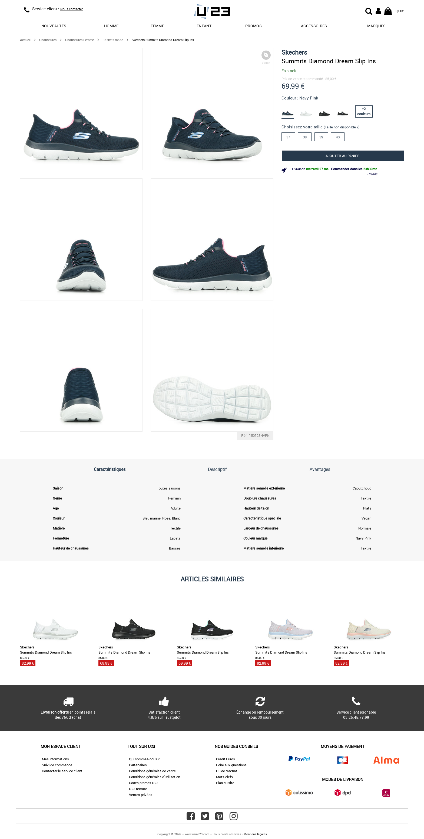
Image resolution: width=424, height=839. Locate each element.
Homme (111, 25)
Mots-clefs (224, 776)
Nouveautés (54, 25)
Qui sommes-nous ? (144, 759)
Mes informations (55, 759)
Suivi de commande (57, 765)
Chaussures (48, 40)
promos (253, 25)
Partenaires (138, 765)
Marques (376, 25)
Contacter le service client (62, 770)
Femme (157, 25)
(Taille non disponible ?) (341, 127)
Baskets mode (112, 40)
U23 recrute (138, 788)
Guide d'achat (226, 770)
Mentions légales (255, 834)
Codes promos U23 (143, 782)
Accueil (25, 40)
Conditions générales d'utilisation (154, 776)
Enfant (204, 25)
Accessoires (314, 25)
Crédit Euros (225, 759)
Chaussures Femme (79, 40)
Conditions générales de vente (152, 770)
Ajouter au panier (343, 155)
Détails (372, 174)
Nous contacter (71, 9)
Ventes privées (140, 794)
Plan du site (225, 782)
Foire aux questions (231, 765)
